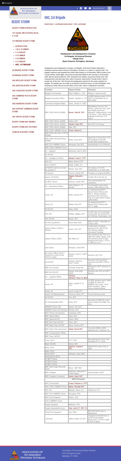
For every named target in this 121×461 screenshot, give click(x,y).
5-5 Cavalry (20, 61)
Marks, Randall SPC (76, 387)
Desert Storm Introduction (24, 28)
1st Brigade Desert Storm (23, 41)
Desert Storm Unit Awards (24, 122)
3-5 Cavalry (20, 52)
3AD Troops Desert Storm (23, 117)
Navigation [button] (7, 3)
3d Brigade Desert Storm (23, 75)
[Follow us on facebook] (77, 8)
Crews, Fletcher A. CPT (78, 383)
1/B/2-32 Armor (22, 49)
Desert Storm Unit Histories (24, 127)
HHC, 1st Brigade (80, 24)
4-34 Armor (20, 58)
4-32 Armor (20, 55)
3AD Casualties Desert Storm (25, 90)
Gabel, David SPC (76, 329)
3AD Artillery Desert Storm (24, 80)
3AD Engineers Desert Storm (24, 103)
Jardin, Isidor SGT (76, 376)
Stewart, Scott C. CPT (77, 158)
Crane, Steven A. (75, 130)
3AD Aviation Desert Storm (24, 85)
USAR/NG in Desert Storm (23, 132)
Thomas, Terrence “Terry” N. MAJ (78, 277)
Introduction (21, 46)
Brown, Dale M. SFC (77, 112)
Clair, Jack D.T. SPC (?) (78, 408)
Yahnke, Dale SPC (76, 124)
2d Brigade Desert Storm (23, 70)
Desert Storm (49, 24)
